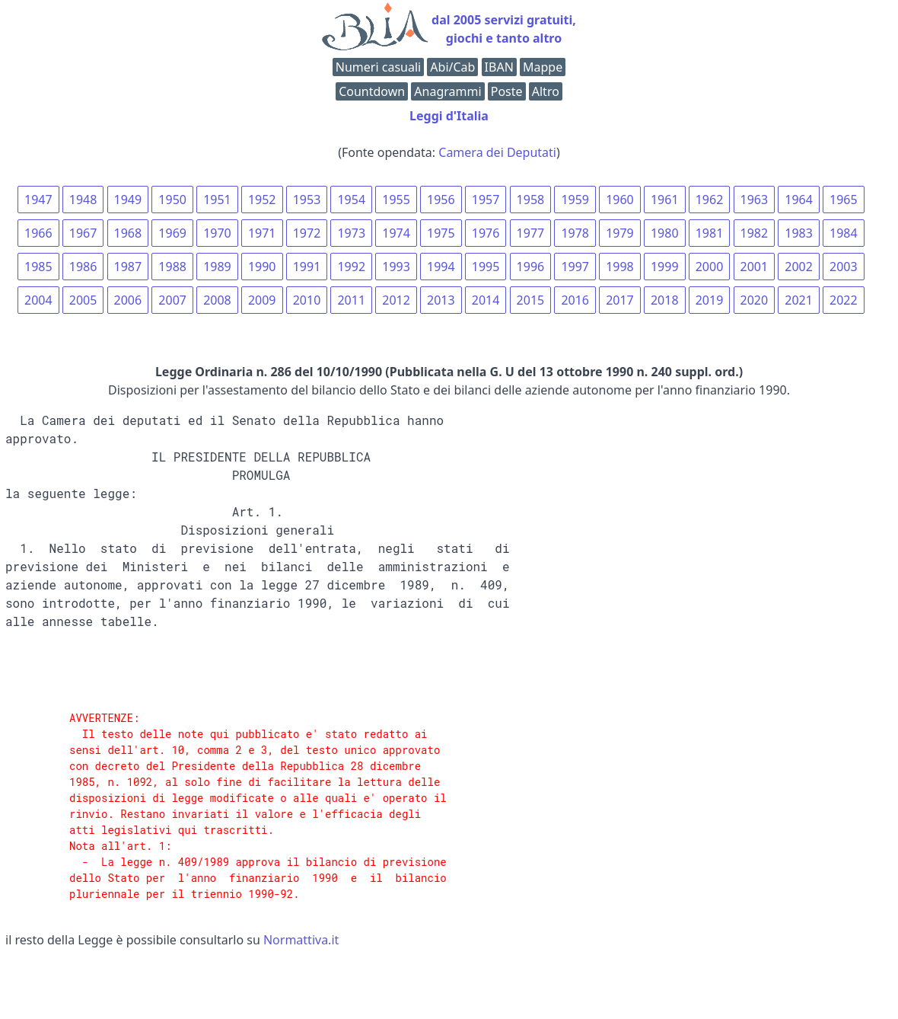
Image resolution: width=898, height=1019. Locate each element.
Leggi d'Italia (449, 115)
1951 (217, 199)
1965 (844, 199)
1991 (307, 266)
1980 (665, 233)
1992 (351, 266)
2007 (172, 300)
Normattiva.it (301, 939)
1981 (710, 233)
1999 (665, 266)
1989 (217, 266)
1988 (172, 266)
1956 (441, 199)
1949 (128, 199)
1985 (38, 266)
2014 (486, 300)
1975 (441, 233)
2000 (710, 266)
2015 (531, 300)
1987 (128, 266)
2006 (128, 300)
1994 (441, 266)
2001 (754, 266)
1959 (575, 199)
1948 (83, 199)
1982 (754, 233)
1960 (620, 199)
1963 (754, 199)
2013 (441, 300)
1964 (799, 199)
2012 (396, 300)
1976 (486, 233)
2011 (351, 300)
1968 (128, 233)
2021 (799, 300)
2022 (844, 300)
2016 (575, 300)
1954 (351, 199)
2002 (799, 266)
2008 (217, 300)
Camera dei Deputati (497, 152)
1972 (307, 233)
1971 (262, 233)
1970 (217, 233)
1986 (83, 266)
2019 (710, 300)
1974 (396, 233)
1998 (620, 266)
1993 (396, 266)
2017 (620, 300)
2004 (38, 300)
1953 (307, 199)
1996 (531, 266)
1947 (38, 199)
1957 (486, 199)
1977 (531, 233)
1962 (710, 199)
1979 (620, 233)
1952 (262, 199)
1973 (351, 233)
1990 (262, 266)
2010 (307, 300)
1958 (531, 199)
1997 (575, 266)
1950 (172, 199)
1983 (799, 233)
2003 (844, 266)
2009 (262, 300)
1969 (172, 233)
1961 (665, 199)
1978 (575, 233)
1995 (486, 266)
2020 (754, 300)
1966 (38, 233)
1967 (83, 233)
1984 (844, 233)
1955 (396, 199)
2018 (665, 300)
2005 (83, 300)
